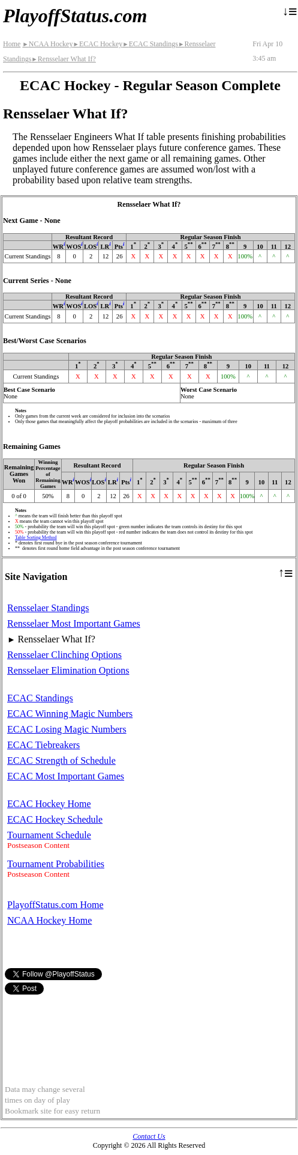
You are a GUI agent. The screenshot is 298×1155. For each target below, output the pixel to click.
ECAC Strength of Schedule (61, 760)
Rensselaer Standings (48, 608)
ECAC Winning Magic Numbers (70, 714)
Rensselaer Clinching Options (64, 655)
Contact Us (149, 1136)
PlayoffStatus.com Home (55, 905)
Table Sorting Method (36, 537)
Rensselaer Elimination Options (68, 670)
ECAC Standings (150, 44)
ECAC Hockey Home (49, 804)
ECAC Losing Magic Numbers (67, 729)
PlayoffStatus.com (75, 15)
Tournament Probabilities (55, 864)
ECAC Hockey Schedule (55, 819)
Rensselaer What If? (63, 59)
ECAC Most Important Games (65, 776)
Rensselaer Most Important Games (73, 623)
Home (11, 44)
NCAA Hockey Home (49, 920)
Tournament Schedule (49, 835)
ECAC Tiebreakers (43, 745)
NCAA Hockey (47, 44)
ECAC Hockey (97, 44)
